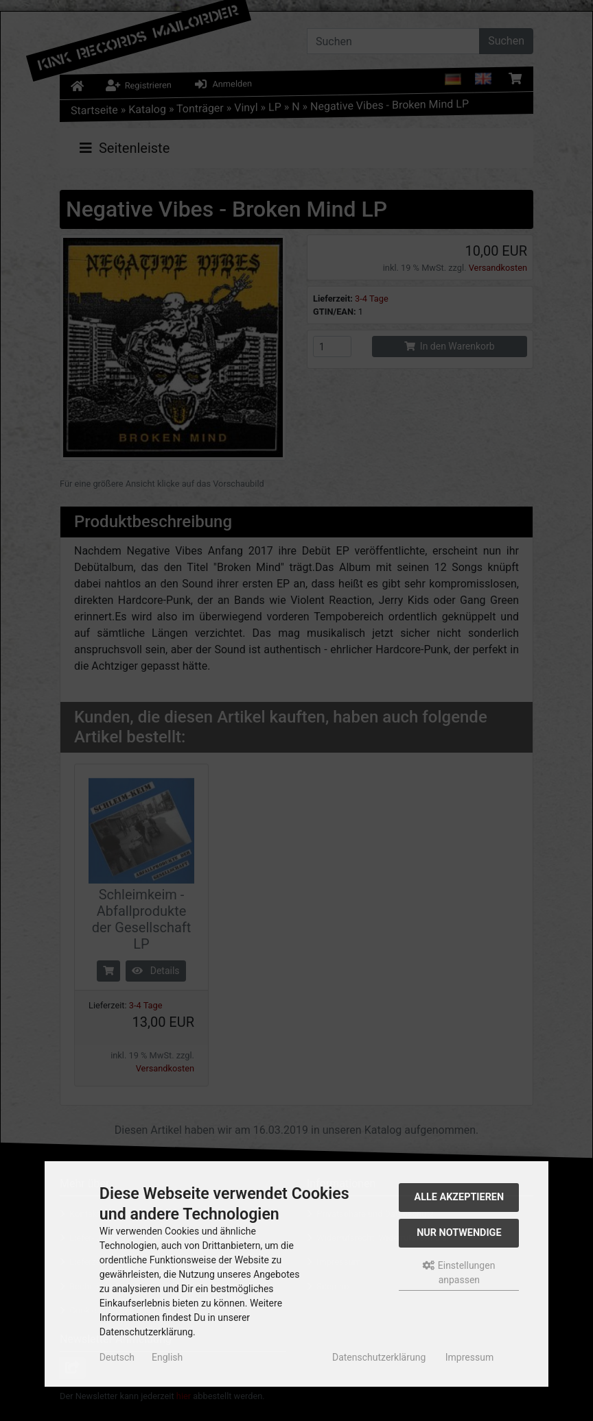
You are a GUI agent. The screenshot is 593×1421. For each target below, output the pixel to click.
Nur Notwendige (459, 1233)
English (167, 1357)
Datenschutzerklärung (379, 1357)
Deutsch (117, 1357)
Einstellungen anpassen (459, 1272)
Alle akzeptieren (459, 1197)
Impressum (469, 1357)
